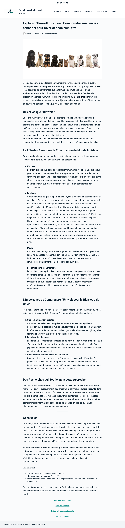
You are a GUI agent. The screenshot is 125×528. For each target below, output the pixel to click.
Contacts (88, 11)
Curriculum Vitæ (102, 11)
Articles (78, 11)
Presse (114, 11)
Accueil (58, 11)
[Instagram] (61, 2)
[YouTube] (67, 2)
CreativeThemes (39, 524)
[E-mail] (64, 2)
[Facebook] (57, 2)
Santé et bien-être (51, 33)
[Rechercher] (120, 11)
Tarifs (67, 11)
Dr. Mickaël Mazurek (31, 10)
